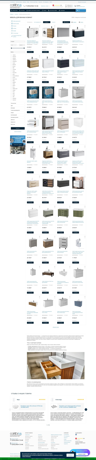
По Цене (18, 41)
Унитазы (22, 10)
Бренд (18, 52)
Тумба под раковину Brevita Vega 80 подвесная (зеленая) (78, 222)
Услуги (50, 2)
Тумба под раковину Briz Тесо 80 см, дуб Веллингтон (48, 252)
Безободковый (18, 115)
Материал (18, 107)
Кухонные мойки (52, 10)
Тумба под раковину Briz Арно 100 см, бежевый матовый (33, 101)
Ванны (44, 10)
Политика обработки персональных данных (18, 453)
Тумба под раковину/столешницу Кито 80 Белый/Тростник (32, 312)
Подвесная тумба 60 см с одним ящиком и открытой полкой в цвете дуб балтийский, (47, 162)
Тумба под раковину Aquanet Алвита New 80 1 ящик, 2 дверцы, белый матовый (48, 132)
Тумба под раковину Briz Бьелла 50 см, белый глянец (32, 282)
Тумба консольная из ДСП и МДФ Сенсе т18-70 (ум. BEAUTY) (63, 101)
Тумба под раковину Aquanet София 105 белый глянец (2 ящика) (78, 72)
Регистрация (83, 2)
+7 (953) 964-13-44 (31, 6)
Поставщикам (45, 2)
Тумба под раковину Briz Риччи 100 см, (47, 312)
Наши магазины (19, 2)
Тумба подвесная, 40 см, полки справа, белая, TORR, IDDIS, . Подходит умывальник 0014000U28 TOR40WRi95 (78, 252)
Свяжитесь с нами (45, 6)
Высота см (18, 124)
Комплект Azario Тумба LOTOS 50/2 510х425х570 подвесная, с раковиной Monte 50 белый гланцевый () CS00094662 (78, 132)
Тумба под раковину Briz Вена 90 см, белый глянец (63, 312)
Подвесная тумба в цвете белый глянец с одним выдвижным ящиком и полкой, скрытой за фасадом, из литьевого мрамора (78, 162)
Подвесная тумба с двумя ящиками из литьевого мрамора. (32, 192)
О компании (12, 2)
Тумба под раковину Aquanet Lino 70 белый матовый (32, 131)
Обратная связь (14, 443)
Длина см (18, 119)
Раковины (62, 10)
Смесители (14, 10)
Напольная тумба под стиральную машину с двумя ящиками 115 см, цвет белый (32, 41)
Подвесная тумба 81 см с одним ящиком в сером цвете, (78, 41)
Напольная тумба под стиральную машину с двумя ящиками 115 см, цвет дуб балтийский (47, 41)
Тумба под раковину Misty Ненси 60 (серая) (62, 252)
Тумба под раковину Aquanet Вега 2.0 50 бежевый (63, 131)
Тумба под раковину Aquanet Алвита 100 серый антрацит (63, 192)
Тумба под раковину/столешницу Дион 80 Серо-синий (77, 312)
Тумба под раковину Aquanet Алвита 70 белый (48, 71)
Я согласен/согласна (70, 455)
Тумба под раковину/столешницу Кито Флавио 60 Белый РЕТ (62, 282)
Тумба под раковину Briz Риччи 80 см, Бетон (32, 252)
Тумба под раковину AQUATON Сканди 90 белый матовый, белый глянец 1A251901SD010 (33, 222)
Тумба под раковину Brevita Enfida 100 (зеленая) (62, 222)
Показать (18, 128)
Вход (79, 2)
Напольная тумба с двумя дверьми (32, 161)
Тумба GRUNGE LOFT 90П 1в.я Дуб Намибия (47, 282)
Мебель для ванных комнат (33, 10)
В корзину (30, 52)
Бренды (24, 2)
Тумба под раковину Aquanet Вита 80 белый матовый (78, 192)
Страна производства (18, 110)
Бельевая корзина (18, 117)
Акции (28, 2)
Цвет (18, 105)
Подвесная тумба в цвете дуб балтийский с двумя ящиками (33, 71)
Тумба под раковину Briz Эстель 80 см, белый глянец (77, 101)
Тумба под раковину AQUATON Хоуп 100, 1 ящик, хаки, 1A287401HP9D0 (48, 222)
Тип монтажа (18, 103)
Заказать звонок (14, 438)
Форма (18, 112)
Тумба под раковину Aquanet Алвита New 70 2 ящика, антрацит (63, 72)
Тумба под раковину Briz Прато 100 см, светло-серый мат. (47, 102)
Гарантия (40, 2)
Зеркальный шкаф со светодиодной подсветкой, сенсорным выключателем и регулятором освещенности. (62, 41)
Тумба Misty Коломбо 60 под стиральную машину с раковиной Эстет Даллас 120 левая (47, 192)
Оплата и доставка (34, 2)
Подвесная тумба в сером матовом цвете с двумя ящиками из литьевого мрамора (62, 162)
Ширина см (18, 122)
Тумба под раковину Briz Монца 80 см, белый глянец (77, 282)
